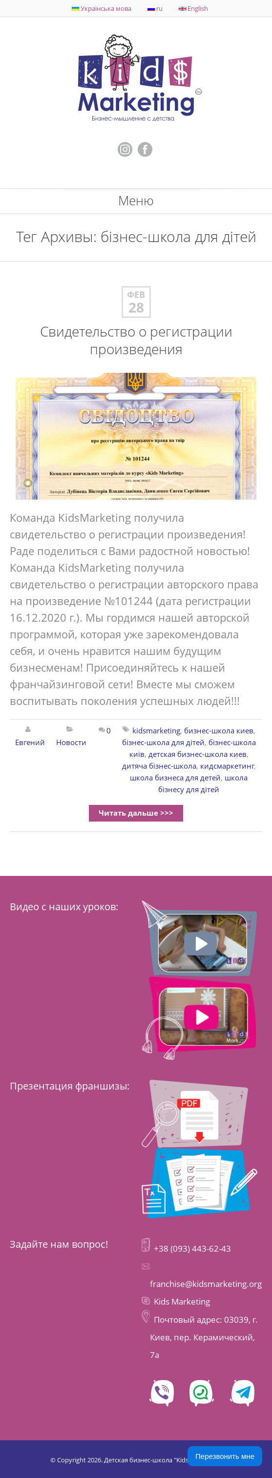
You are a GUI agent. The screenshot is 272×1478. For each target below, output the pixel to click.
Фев (136, 295)
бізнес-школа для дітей (163, 742)
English (193, 8)
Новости (71, 742)
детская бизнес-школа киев (197, 754)
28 (136, 307)
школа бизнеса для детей (175, 777)
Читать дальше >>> (136, 813)
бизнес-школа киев (218, 730)
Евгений (30, 742)
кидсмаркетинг (227, 766)
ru (155, 8)
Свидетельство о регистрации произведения (136, 340)
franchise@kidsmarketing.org (206, 1283)
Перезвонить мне (224, 1456)
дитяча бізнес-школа (159, 766)
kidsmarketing (156, 730)
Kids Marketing (182, 1301)
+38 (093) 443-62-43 (191, 1248)
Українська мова (101, 8)
